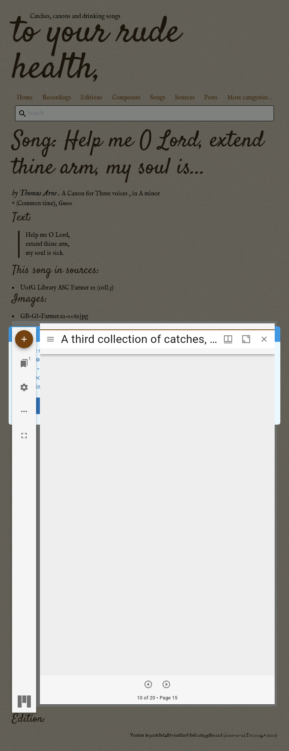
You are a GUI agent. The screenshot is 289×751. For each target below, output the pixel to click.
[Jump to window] (24, 363)
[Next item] (166, 684)
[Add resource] (24, 339)
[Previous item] (148, 684)
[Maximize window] (246, 339)
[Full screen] (24, 436)
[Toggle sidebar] (50, 339)
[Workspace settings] (24, 387)
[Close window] (264, 339)
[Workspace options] (24, 411)
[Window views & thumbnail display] (228, 339)
